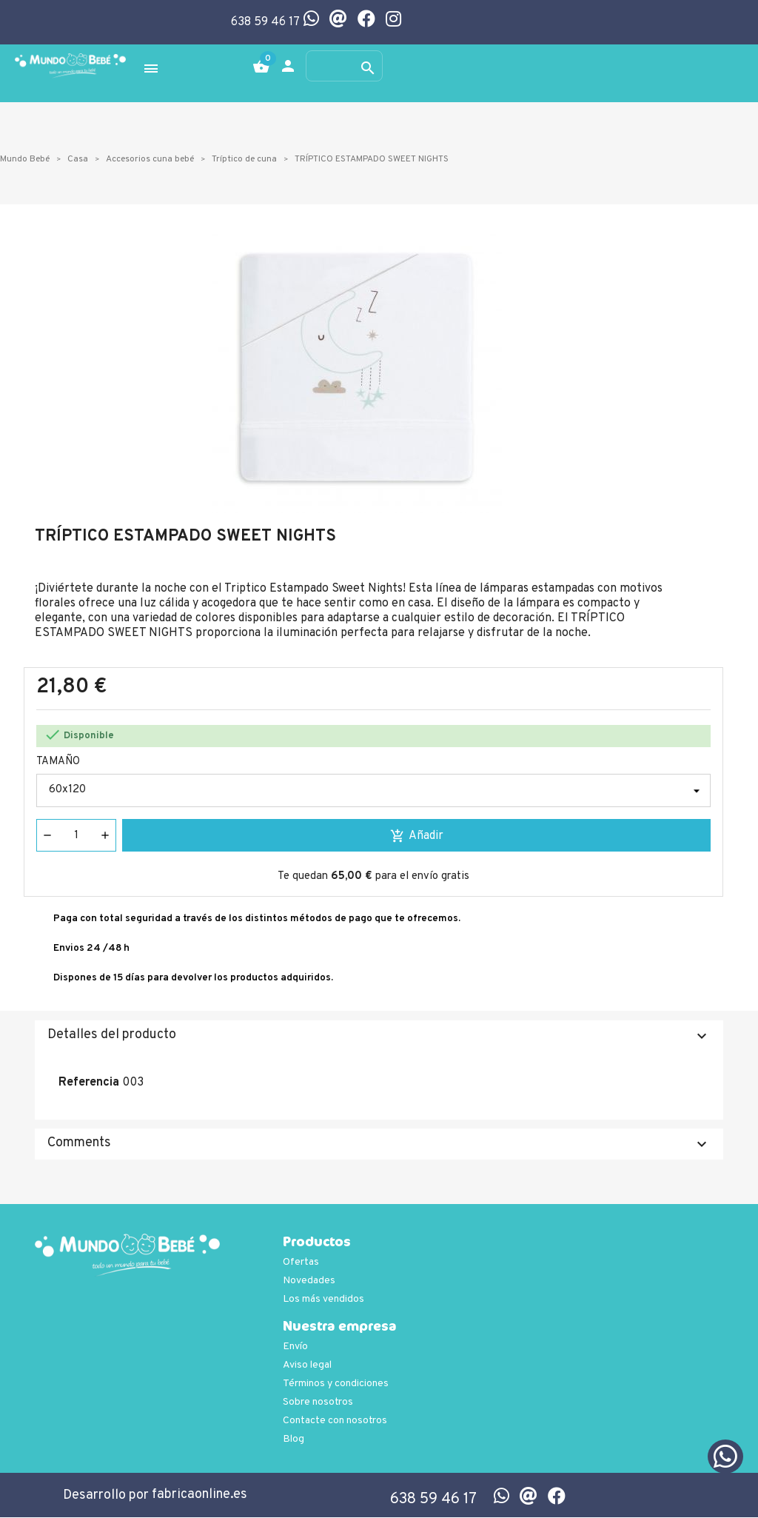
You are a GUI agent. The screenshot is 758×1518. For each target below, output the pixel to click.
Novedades (309, 1281)
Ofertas (301, 1263)
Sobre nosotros (318, 1403)
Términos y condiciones (336, 1384)
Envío (295, 1347)
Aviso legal (307, 1366)
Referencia (88, 1083)
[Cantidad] (76, 836)
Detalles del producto (379, 1036)
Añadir (416, 836)
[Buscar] (344, 66)
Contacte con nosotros (335, 1421)
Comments (379, 1144)
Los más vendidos (323, 1300)
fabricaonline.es (199, 1495)
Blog (293, 1440)
